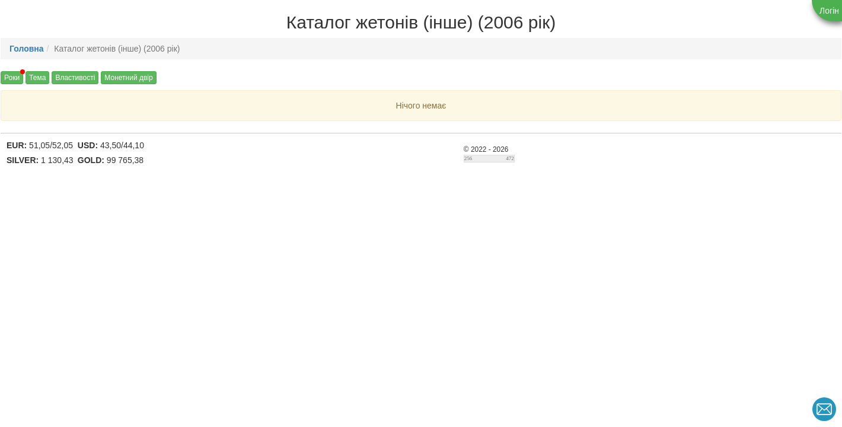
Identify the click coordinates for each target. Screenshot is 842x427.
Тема (37, 78)
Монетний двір (128, 78)
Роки (12, 78)
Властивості (75, 78)
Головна (26, 48)
